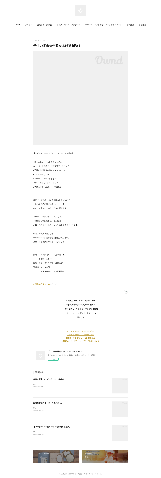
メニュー (28, 25)
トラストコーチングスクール (68, 25)
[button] (17, 25)
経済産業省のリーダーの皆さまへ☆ (48, 403)
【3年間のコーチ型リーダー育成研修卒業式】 (52, 427)
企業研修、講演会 (44, 25)
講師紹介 (130, 25)
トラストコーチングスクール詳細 (80, 331)
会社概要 (142, 25)
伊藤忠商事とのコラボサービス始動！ (48, 379)
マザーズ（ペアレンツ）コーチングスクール (103, 25)
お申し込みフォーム (41, 284)
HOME (17, 25)
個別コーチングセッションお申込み (80, 338)
